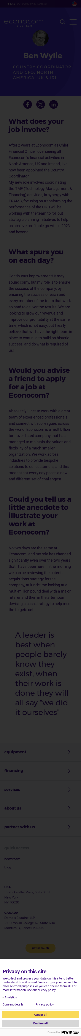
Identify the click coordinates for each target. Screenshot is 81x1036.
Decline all (40, 1023)
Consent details (13, 1004)
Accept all (40, 1014)
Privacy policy (44, 1004)
